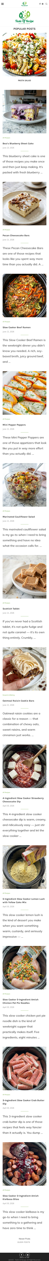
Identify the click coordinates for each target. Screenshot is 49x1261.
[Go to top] (24, 1257)
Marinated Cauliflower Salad (19, 516)
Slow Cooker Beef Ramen (17, 327)
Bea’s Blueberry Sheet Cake (18, 143)
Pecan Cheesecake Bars (16, 235)
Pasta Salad (24, 80)
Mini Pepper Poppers (14, 424)
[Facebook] (40, 4)
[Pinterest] (42, 4)
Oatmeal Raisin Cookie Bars (18, 700)
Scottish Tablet (11, 608)
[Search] (46, 4)
